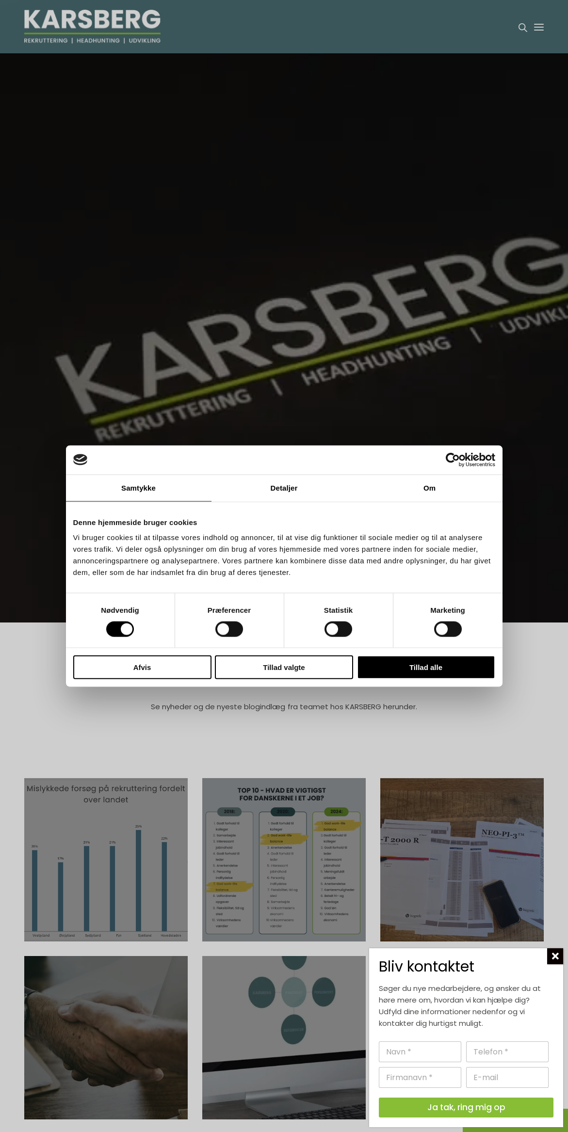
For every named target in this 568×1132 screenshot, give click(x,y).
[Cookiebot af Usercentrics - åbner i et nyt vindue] (452, 459)
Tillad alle (425, 667)
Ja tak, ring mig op (466, 1107)
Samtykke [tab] (138, 487)
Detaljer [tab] (284, 487)
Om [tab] (429, 487)
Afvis (142, 667)
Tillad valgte (284, 667)
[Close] (555, 956)
